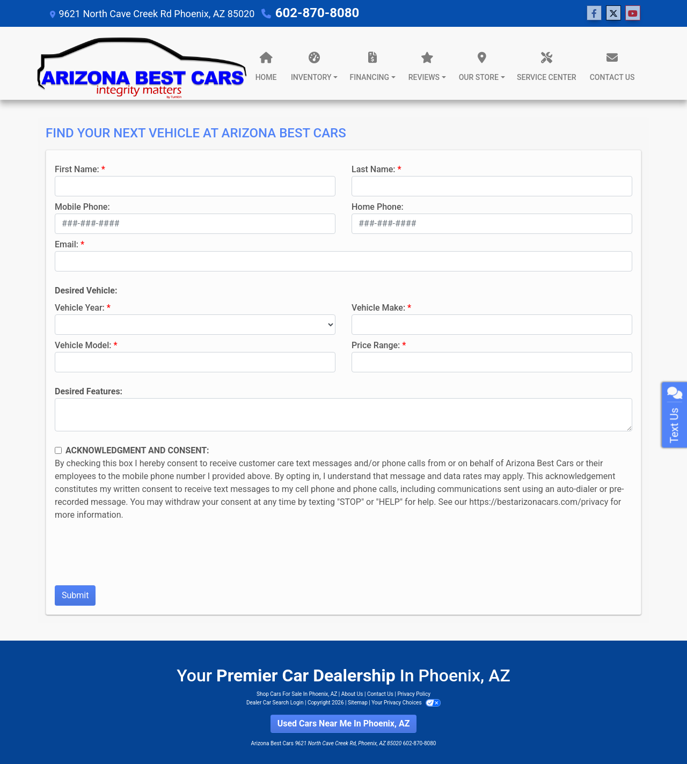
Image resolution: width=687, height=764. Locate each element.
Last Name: (374, 169)
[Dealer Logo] (142, 63)
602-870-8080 (317, 12)
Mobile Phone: (82, 207)
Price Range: (376, 345)
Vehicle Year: (80, 308)
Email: (66, 244)
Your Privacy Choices (406, 703)
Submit (75, 595)
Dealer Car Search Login (275, 703)
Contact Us (380, 694)
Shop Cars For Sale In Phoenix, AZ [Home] (297, 694)
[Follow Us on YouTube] (632, 13)
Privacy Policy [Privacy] (413, 694)
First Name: (77, 169)
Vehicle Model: (83, 345)
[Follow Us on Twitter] (613, 13)
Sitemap (358, 703)
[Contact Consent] (58, 450)
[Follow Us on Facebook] (594, 13)
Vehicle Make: (378, 308)
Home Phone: (378, 207)
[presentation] (136, 556)
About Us (352, 694)
